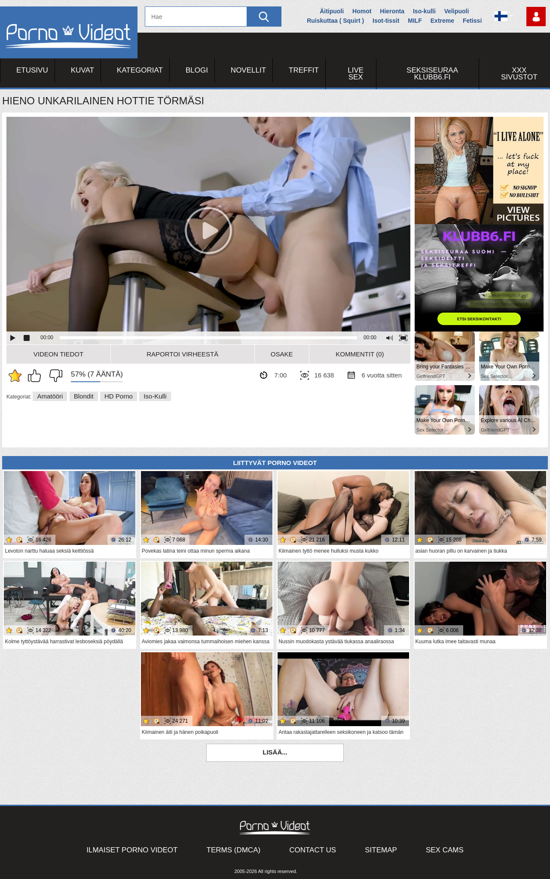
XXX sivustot (519, 73)
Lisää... (275, 752)
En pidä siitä (53, 375)
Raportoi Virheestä (182, 354)
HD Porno (118, 396)
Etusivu (32, 70)
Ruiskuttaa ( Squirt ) (335, 20)
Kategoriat (140, 70)
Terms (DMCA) (234, 850)
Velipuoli (456, 11)
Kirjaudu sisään (536, 16)
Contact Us (312, 850)
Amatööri (50, 396)
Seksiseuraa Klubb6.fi (432, 73)
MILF (415, 20)
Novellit (248, 70)
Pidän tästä (36, 375)
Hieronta (392, 11)
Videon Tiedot (58, 354)
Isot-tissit (386, 20)
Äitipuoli (332, 11)
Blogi (197, 70)
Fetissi (472, 20)
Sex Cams (445, 850)
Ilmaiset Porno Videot (131, 850)
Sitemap (381, 850)
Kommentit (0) (360, 354)
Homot (361, 11)
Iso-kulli (424, 11)
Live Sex (356, 73)
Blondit (84, 396)
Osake (282, 354)
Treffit (304, 70)
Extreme (442, 20)
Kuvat (82, 70)
